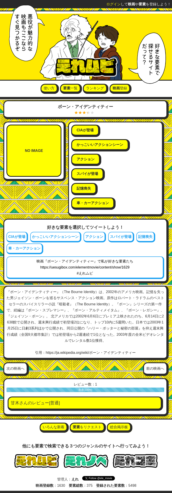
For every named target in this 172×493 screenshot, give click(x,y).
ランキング (95, 88)
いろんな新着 (53, 427)
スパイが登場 (120, 237)
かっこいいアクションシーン (55, 237)
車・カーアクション (24, 248)
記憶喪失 (145, 237)
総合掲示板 (119, 427)
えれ (75, 479)
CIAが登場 (16, 237)
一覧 (70, 88)
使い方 (49, 88)
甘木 (15, 403)
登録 (120, 88)
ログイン (113, 4)
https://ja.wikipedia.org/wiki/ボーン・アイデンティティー (91, 353)
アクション (94, 237)
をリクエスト (87, 427)
